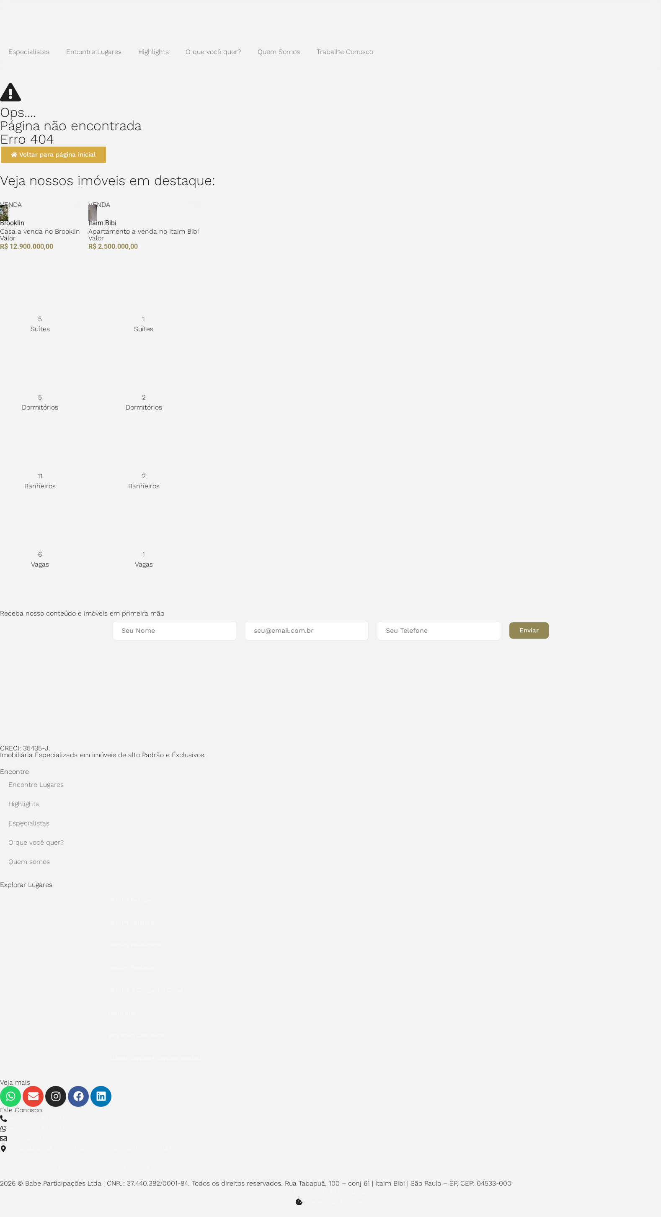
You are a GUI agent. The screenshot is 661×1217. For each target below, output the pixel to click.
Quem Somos (279, 52)
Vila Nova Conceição (137, 1035)
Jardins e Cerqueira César (145, 990)
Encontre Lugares (93, 52)
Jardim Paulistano (134, 944)
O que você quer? (213, 52)
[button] (529, 630)
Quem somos (29, 862)
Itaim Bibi (122, 1012)
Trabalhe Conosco (345, 52)
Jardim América (131, 922)
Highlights (153, 52)
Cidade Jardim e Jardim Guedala (155, 1058)
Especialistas (28, 52)
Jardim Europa (129, 899)
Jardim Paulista (130, 967)
